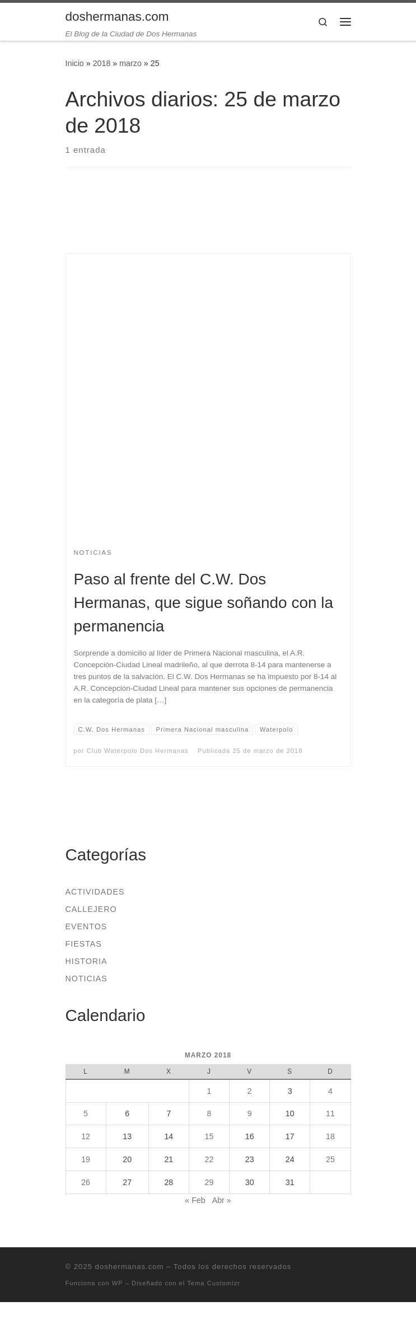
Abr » (221, 1200)
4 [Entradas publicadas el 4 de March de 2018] (330, 1091)
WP (117, 1283)
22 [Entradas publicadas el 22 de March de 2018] (209, 1159)
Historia (86, 961)
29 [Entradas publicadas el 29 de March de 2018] (209, 1182)
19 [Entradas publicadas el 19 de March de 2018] (85, 1159)
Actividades (95, 891)
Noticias (86, 978)
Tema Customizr (213, 1283)
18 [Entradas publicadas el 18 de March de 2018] (330, 1136)
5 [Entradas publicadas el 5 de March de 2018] (85, 1113)
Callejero (91, 909)
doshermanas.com (129, 1266)
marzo (130, 63)
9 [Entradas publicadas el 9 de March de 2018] (249, 1113)
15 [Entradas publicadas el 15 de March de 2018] (209, 1136)
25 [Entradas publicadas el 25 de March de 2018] (330, 1159)
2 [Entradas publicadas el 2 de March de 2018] (249, 1091)
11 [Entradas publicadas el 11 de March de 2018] (330, 1113)
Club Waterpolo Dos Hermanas (138, 750)
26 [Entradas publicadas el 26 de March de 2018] (85, 1182)
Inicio (75, 63)
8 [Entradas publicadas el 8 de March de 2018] (209, 1113)
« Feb (195, 1200)
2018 (102, 63)
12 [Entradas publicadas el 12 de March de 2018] (85, 1136)
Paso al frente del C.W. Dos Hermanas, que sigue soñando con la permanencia (204, 602)
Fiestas (84, 943)
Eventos (86, 926)
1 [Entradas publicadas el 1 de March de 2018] (209, 1091)
